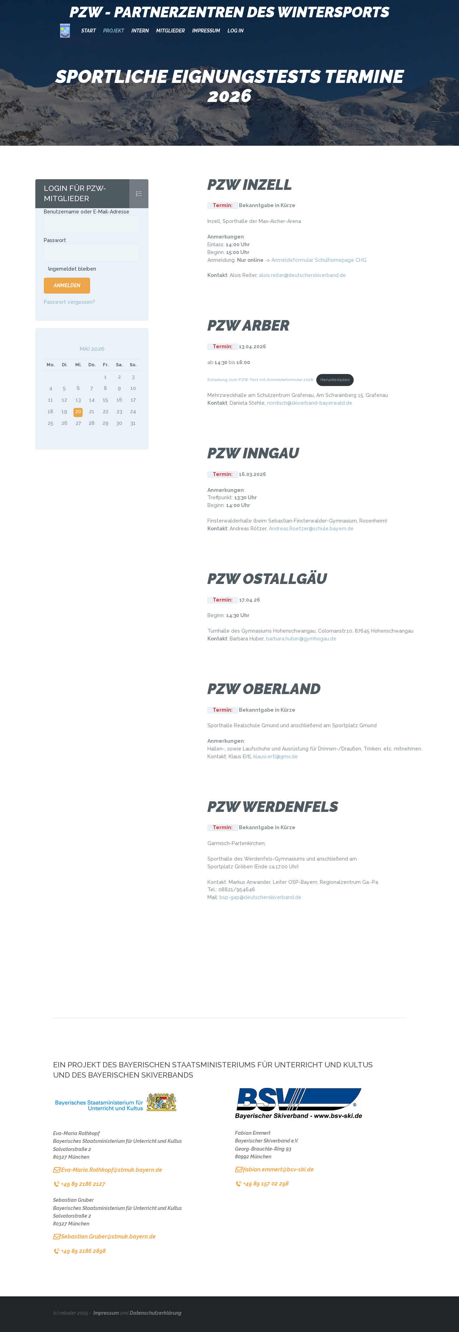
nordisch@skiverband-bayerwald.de (309, 403)
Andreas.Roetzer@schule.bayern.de (311, 528)
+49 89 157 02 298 (266, 1183)
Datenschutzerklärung (156, 1313)
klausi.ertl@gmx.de (275, 756)
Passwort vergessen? (69, 302)
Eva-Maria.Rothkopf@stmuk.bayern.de (111, 1170)
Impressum (106, 1313)
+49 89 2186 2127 (83, 1184)
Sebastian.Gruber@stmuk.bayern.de (108, 1236)
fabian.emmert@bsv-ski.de (278, 1169)
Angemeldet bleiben (71, 269)
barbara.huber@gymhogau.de (301, 638)
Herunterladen (335, 379)
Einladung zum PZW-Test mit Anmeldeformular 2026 (260, 379)
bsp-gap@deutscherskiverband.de (260, 897)
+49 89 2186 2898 (83, 1251)
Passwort (55, 240)
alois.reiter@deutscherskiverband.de (302, 275)
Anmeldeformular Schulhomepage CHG (318, 260)
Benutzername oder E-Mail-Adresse (86, 212)
